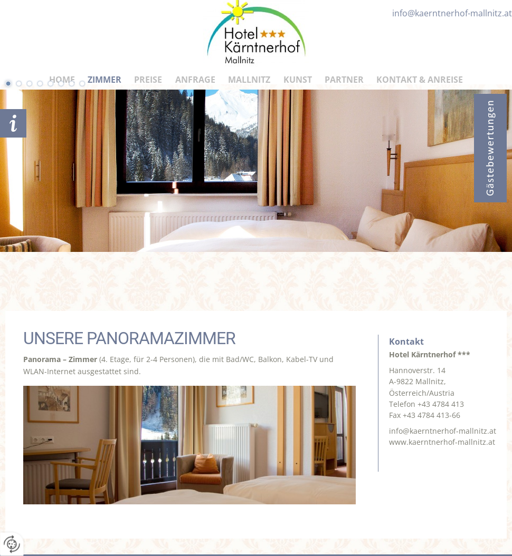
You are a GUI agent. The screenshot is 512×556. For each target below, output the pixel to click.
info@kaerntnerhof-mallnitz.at (442, 431)
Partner (344, 79)
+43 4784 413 (441, 404)
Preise (148, 79)
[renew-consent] (12, 544)
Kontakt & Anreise (419, 79)
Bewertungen (490, 148)
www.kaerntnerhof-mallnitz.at (442, 442)
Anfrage (195, 79)
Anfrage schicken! (13, 123)
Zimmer (104, 79)
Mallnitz (249, 79)
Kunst (297, 79)
